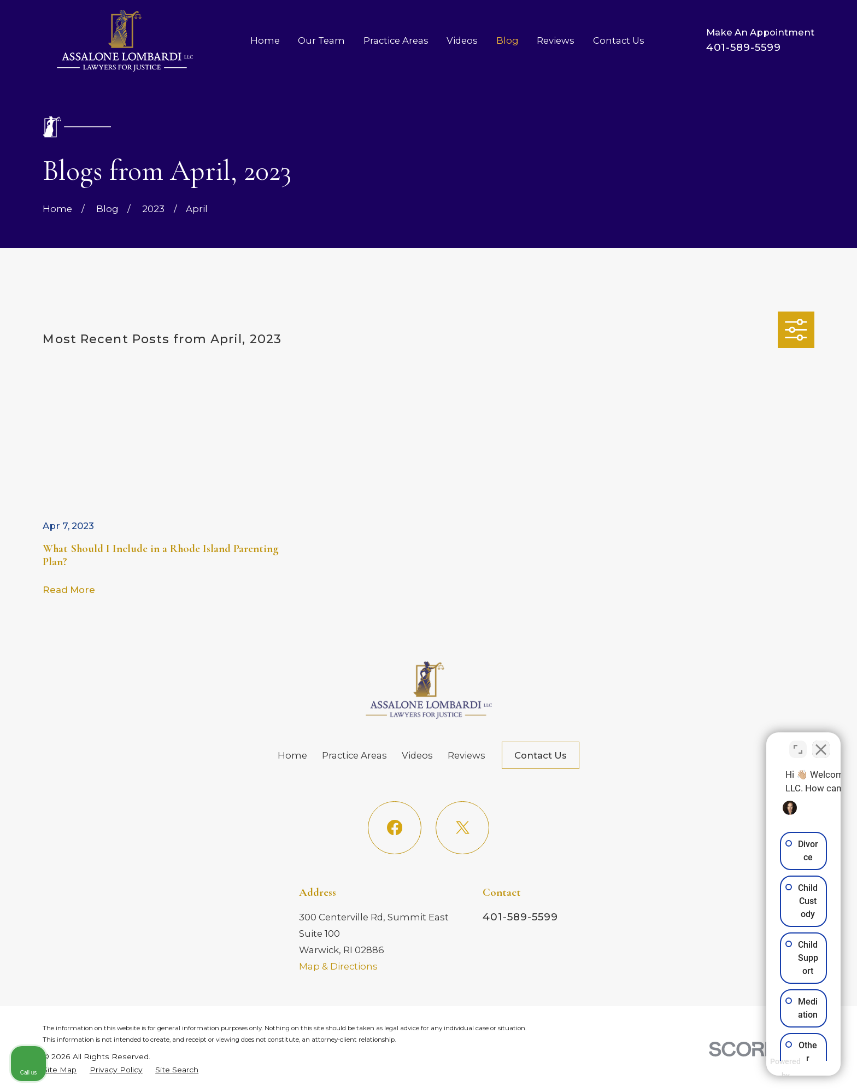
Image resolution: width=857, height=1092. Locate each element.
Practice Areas (354, 755)
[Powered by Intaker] (764, 1069)
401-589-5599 (743, 47)
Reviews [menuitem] (555, 40)
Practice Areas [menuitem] (395, 40)
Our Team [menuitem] (321, 40)
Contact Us (540, 755)
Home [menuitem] (265, 40)
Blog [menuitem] (507, 40)
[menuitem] (60, 1070)
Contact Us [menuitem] (618, 40)
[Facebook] (394, 827)
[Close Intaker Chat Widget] (821, 743)
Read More (69, 590)
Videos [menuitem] (462, 40)
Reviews (466, 755)
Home (292, 755)
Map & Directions (338, 966)
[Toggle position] (798, 743)
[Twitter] (462, 827)
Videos (417, 755)
